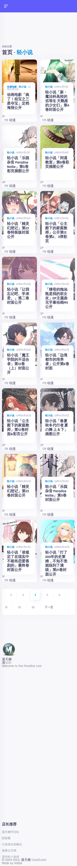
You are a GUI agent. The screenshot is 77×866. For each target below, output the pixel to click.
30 (33, 607)
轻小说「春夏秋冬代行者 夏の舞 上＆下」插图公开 (56, 427)
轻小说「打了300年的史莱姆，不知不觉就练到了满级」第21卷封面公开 (56, 563)
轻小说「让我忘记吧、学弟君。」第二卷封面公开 (18, 296)
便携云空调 (9, 850)
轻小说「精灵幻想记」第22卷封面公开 (18, 491)
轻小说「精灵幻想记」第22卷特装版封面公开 (18, 230)
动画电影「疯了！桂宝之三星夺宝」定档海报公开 (18, 101)
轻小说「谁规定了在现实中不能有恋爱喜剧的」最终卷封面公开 (18, 561)
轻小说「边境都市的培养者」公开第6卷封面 (57, 362)
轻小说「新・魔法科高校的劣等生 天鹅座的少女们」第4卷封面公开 (57, 101)
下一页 (49, 607)
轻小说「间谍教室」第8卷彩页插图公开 (57, 162)
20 (19, 607)
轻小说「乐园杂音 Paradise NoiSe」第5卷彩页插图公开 (18, 164)
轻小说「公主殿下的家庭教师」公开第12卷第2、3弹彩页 (56, 233)
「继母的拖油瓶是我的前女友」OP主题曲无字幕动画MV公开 (56, 298)
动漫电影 (12, 86)
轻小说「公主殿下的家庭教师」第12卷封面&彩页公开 (18, 427)
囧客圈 (6, 838)
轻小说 (22, 86)
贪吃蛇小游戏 (10, 856)
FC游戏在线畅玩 (12, 844)
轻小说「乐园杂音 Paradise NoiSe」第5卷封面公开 (56, 493)
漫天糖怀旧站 (10, 832)
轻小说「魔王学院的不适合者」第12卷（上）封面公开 (18, 364)
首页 (7, 52)
